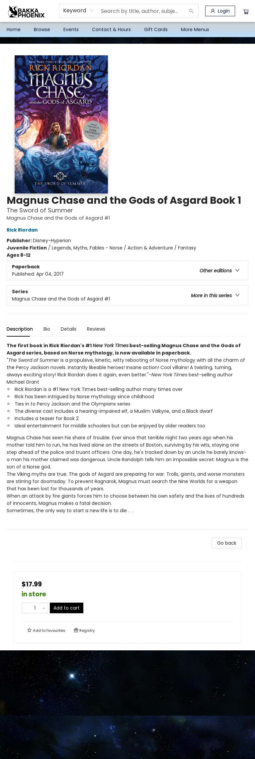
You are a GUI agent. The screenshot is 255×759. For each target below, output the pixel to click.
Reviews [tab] (96, 329)
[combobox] (78, 10)
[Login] (220, 11)
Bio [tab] (46, 329)
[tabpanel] (127, 436)
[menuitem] (13, 29)
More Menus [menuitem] (195, 29)
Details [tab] (68, 329)
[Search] (191, 11)
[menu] (127, 29)
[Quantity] (35, 608)
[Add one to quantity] (44, 608)
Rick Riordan (23, 230)
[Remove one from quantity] (26, 608)
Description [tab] (20, 329)
